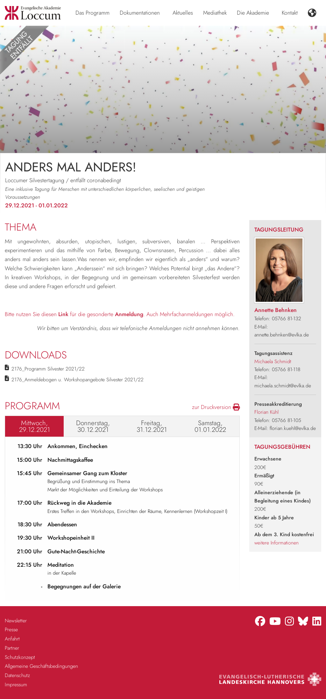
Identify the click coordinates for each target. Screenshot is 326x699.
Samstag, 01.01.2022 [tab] (210, 426)
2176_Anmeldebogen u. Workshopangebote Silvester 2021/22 (77, 379)
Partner (12, 648)
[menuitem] (92, 13)
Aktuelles (183, 13)
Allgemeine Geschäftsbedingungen (41, 666)
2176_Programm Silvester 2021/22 (48, 368)
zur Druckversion (216, 407)
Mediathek (215, 13)
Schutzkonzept (20, 657)
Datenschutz (17, 675)
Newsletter (16, 620)
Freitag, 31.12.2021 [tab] (152, 426)
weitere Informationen (276, 542)
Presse (11, 629)
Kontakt (290, 13)
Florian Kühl (266, 412)
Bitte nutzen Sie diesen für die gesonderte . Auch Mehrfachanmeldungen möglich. (120, 314)
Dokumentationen (140, 13)
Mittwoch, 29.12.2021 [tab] (34, 426)
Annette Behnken (275, 310)
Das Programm (92, 13)
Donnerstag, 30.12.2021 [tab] (93, 426)
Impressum (16, 684)
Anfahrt (12, 638)
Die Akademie (253, 13)
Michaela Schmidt (272, 361)
